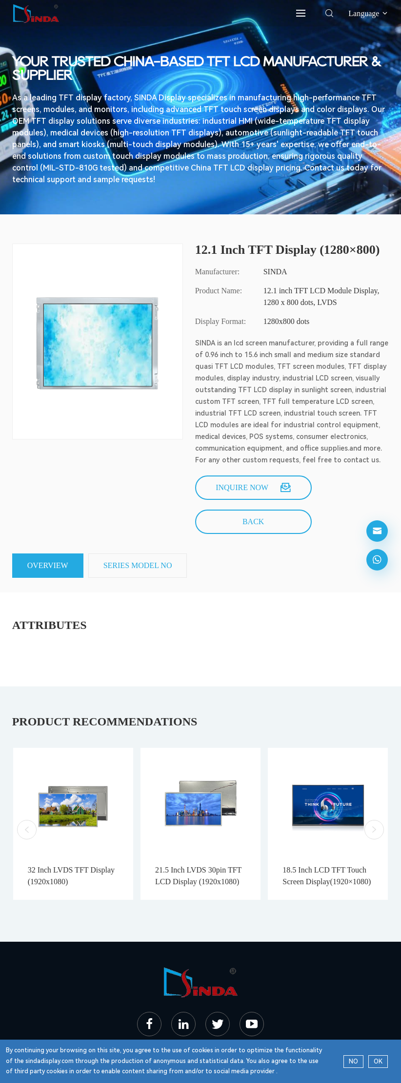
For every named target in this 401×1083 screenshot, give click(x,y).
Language (368, 13)
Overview (47, 565)
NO (353, 1061)
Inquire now (253, 487)
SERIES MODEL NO (137, 565)
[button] (27, 829)
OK (378, 1061)
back (253, 521)
